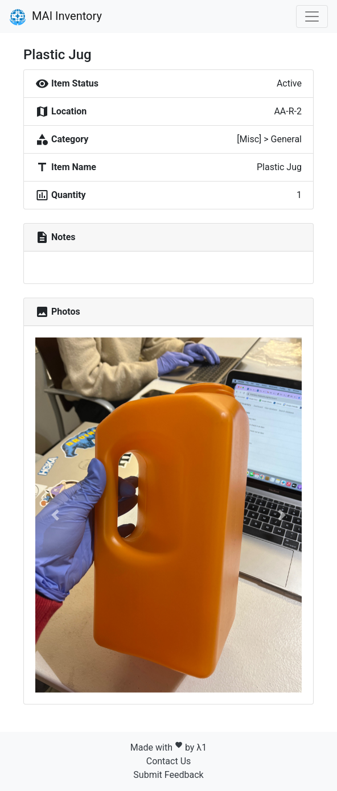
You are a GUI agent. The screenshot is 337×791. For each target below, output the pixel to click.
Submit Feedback (168, 774)
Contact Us (168, 761)
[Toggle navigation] (312, 16)
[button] (55, 515)
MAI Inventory (55, 17)
